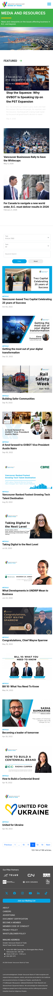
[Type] (27, 237)
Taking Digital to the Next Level (20, 544)
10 (24, 845)
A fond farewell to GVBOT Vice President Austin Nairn (25, 446)
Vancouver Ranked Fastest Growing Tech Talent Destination (26, 496)
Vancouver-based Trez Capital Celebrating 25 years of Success (27, 301)
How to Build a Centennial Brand (20, 778)
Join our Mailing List (26, 901)
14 (42, 845)
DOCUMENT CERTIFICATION (15, 919)
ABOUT (6, 908)
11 (28, 845)
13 (37, 845)
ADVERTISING (9, 915)
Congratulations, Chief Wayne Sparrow (25, 640)
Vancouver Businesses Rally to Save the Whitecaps (25, 159)
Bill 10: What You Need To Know (20, 686)
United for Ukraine (12, 825)
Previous (8, 845)
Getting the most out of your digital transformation (22, 351)
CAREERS (7, 911)
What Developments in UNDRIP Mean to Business (25, 592)
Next (48, 845)
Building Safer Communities (18, 398)
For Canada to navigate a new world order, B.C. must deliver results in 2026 (26, 205)
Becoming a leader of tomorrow (20, 732)
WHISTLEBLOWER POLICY (14, 933)
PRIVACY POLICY (10, 930)
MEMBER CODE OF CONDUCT (16, 926)
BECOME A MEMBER (12, 922)
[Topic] (27, 246)
